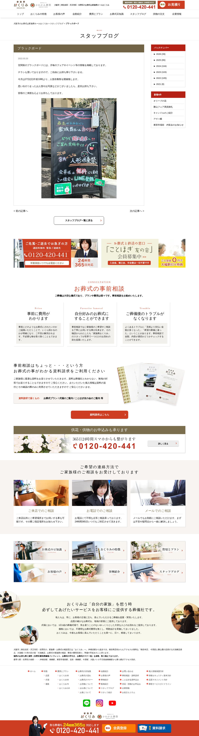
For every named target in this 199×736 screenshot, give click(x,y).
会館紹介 (77, 14)
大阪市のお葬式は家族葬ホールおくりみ (31, 23)
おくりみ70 (64, 684)
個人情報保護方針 (156, 671)
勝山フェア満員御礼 (163, 107)
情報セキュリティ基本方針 (160, 675)
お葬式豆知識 (117, 14)
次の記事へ (136, 211)
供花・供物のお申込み (131, 684)
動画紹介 (104, 684)
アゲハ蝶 (157, 119)
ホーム (33, 671)
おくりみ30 (64, 675)
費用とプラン (96, 14)
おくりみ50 (64, 680)
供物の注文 (158, 14)
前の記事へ (22, 211)
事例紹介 (104, 680)
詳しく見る (163, 444)
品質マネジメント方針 (158, 680)
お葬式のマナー (86, 680)
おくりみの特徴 (38, 14)
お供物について (86, 684)
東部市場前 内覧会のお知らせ (168, 125)
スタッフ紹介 (106, 692)
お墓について (85, 692)
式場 (47, 680)
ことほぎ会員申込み (130, 680)
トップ (20, 14)
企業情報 (176, 14)
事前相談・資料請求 (130, 675)
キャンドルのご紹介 (163, 113)
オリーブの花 (159, 101)
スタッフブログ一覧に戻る (79, 220)
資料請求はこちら (99, 414)
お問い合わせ (127, 671)
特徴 (45, 671)
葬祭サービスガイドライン (160, 684)
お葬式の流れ (85, 675)
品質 (47, 675)
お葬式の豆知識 (84, 671)
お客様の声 (59, 14)
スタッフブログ (138, 14)
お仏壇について (86, 688)
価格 (47, 684)
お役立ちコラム (128, 692)
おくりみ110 (64, 688)
